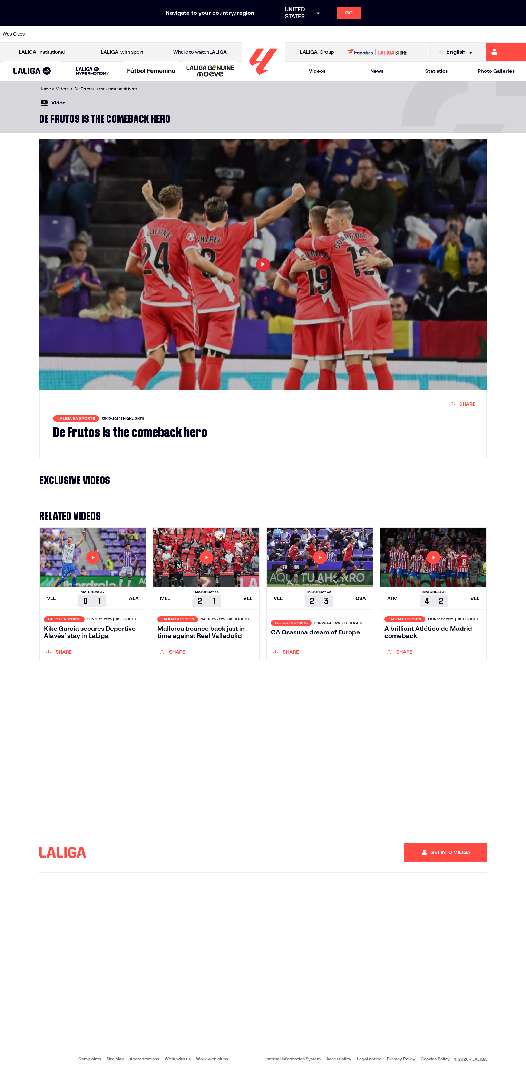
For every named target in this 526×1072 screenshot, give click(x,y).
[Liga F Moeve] (151, 71)
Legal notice (369, 1058)
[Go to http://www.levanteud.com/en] (243, 34)
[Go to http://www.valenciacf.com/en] (493, 34)
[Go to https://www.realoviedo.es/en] (418, 34)
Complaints (89, 1058)
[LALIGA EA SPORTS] (32, 71)
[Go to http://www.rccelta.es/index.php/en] (294, 34)
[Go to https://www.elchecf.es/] (144, 34)
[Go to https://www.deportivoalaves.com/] (119, 34)
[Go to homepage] (263, 78)
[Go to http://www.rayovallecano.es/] (269, 34)
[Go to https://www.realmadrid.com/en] (393, 34)
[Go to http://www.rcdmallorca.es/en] (343, 34)
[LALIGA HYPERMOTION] (92, 71)
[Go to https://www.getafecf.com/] (194, 34)
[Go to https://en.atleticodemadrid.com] (69, 34)
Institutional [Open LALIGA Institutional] (42, 52)
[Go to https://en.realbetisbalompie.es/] (368, 34)
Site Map (115, 1058)
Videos (317, 71)
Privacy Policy (401, 1058)
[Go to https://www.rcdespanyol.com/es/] (318, 34)
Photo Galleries (496, 71)
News (376, 71)
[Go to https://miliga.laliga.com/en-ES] (506, 52)
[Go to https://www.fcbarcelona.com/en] (169, 34)
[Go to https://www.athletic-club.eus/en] (44, 34)
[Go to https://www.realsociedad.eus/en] (443, 34)
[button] (32, 71)
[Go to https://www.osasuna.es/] (94, 34)
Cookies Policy (435, 1058)
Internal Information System (293, 1058)
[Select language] (457, 52)
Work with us (178, 1058)
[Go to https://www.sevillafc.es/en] (468, 34)
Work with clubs (212, 1058)
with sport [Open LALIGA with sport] (122, 52)
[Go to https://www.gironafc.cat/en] (219, 34)
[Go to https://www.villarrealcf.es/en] (518, 34)
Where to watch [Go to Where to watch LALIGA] (200, 52)
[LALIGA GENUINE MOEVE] (210, 71)
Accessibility (338, 1058)
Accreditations (144, 1058)
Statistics (436, 71)
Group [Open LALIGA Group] (317, 52)
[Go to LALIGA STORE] (377, 52)
